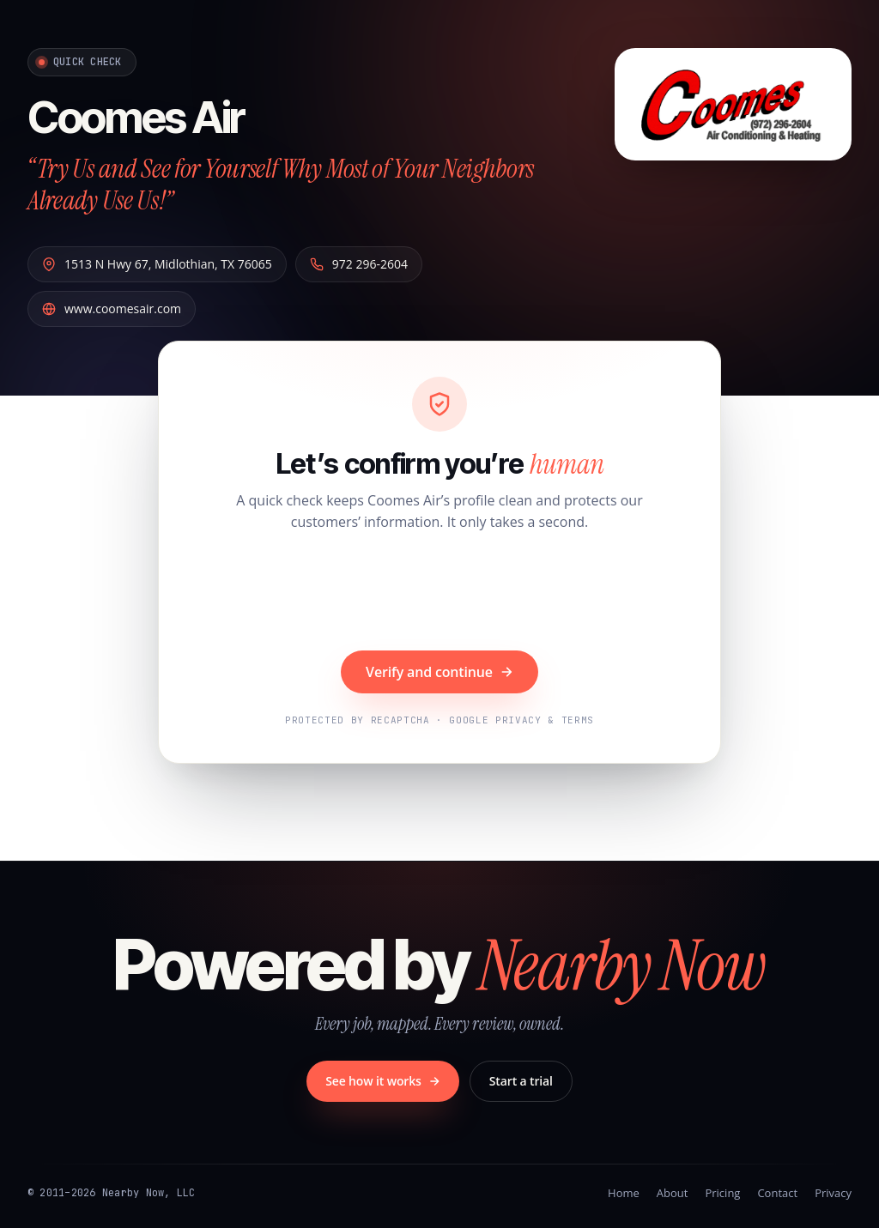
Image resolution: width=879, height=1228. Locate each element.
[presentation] (439, 593)
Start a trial (521, 1081)
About (672, 1193)
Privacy (833, 1193)
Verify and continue (439, 671)
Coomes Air (136, 116)
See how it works (382, 1081)
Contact (777, 1193)
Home (624, 1193)
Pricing (722, 1193)
